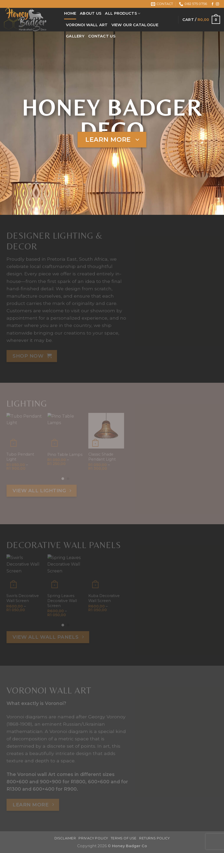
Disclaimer (65, 838)
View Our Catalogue (134, 25)
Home (70, 13)
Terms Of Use (124, 838)
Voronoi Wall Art (87, 25)
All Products (122, 13)
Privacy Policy (93, 838)
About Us (90, 13)
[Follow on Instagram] (217, 4)
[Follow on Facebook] (212, 4)
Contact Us (101, 36)
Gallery (75, 36)
